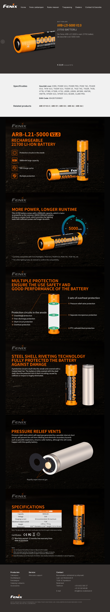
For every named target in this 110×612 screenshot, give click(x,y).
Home (23, 7)
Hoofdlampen (15, 578)
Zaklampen (14, 575)
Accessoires (14, 586)
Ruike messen (53, 7)
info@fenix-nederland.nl (83, 591)
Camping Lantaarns (17, 583)
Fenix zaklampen (36, 7)
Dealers (78, 7)
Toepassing (67, 7)
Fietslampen (14, 580)
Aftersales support (35, 575)
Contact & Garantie (93, 7)
